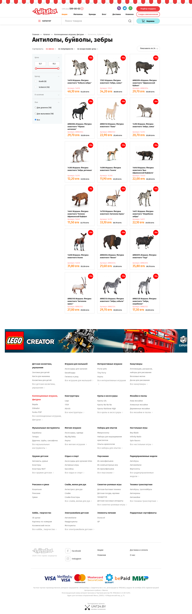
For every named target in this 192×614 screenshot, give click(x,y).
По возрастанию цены (87, 49)
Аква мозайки (136, 401)
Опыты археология (106, 444)
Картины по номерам (42, 521)
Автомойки (135, 497)
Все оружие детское (43, 472)
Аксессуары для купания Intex (78, 461)
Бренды (92, 14)
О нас (132, 555)
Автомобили (135, 465)
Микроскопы (103, 433)
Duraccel (101, 518)
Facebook (73, 551)
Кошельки (37, 489)
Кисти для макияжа (41, 376)
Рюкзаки (36, 493)
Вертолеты (135, 469)
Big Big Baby (70, 436)
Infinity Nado (135, 436)
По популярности (66, 49)
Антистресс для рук (74, 489)
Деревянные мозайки (140, 408)
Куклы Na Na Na (104, 404)
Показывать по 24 (149, 48)
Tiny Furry (101, 373)
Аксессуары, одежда (74, 433)
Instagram (73, 559)
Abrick (67, 408)
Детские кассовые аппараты (110, 501)
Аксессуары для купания (76, 369)
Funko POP (37, 412)
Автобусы (134, 461)
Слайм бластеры (72, 497)
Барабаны (36, 433)
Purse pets (102, 369)
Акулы (100, 376)
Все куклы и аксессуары (110, 412)
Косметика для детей (41, 380)
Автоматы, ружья (40, 461)
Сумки (35, 497)
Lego (67, 401)
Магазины (78, 14)
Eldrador (36, 408)
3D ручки (36, 518)
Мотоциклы (70, 525)
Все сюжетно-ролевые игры (112, 504)
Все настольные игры (141, 444)
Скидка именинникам (148, 14)
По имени (51, 49)
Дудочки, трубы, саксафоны (45, 440)
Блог (104, 14)
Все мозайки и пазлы (141, 412)
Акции (64, 14)
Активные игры (72, 465)
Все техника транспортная (144, 501)
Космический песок (41, 525)
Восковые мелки (137, 376)
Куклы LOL (102, 401)
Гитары (35, 436)
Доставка (116, 14)
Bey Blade (134, 433)
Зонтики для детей (40, 372)
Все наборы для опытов (109, 448)
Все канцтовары (139, 384)
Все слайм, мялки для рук (78, 501)
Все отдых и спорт (74, 472)
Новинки (130, 14)
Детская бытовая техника (109, 489)
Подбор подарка (148, 9)
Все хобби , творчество (44, 529)
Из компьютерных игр (107, 465)
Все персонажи (105, 472)
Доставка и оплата (139, 550)
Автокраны (135, 493)
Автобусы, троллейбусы (141, 489)
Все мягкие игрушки (76, 444)
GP (98, 521)
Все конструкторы (74, 412)
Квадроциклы (71, 521)
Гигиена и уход (71, 376)
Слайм (68, 493)
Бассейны (69, 469)
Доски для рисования (140, 380)
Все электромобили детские (79, 529)
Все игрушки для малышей (79, 380)
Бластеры (36, 465)
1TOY (67, 404)
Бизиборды (70, 373)
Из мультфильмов (105, 469)
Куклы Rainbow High (106, 408)
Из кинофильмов (105, 461)
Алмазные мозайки (139, 404)
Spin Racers (135, 440)
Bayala (35, 404)
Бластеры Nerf (38, 469)
